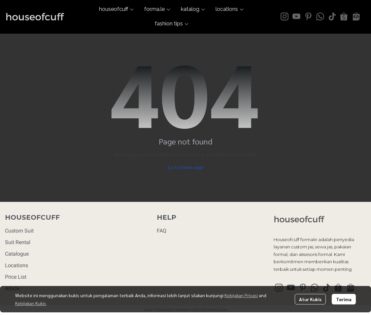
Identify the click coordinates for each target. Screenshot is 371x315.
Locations (16, 265)
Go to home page (186, 167)
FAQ (161, 231)
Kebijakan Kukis (30, 303)
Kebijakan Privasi (241, 295)
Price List (15, 277)
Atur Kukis (310, 299)
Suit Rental (17, 242)
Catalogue (17, 254)
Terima (344, 299)
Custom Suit (19, 231)
